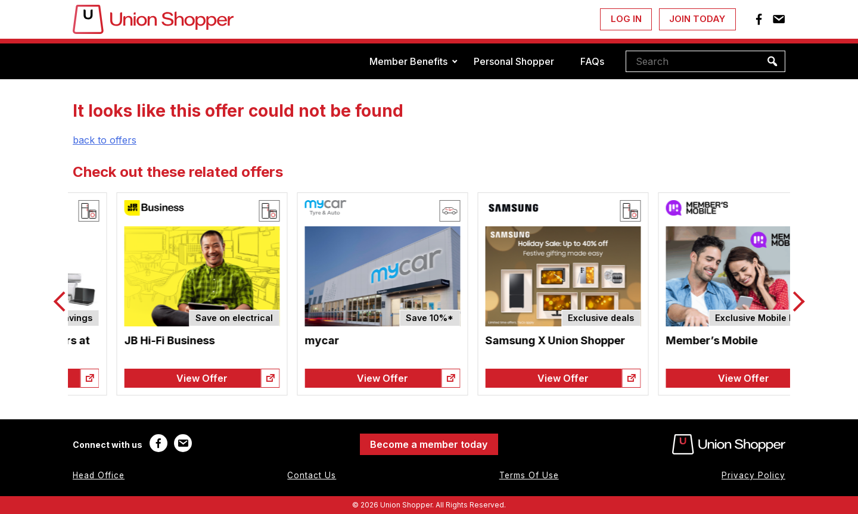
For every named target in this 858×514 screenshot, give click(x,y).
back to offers (104, 140)
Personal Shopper (514, 61)
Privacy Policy (753, 475)
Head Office (99, 475)
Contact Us (311, 475)
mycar (459, 340)
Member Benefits (408, 61)
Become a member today (428, 444)
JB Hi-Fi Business (306, 340)
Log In (626, 18)
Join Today (697, 18)
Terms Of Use (529, 475)
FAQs (592, 61)
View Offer (158, 378)
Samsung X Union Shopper (692, 340)
